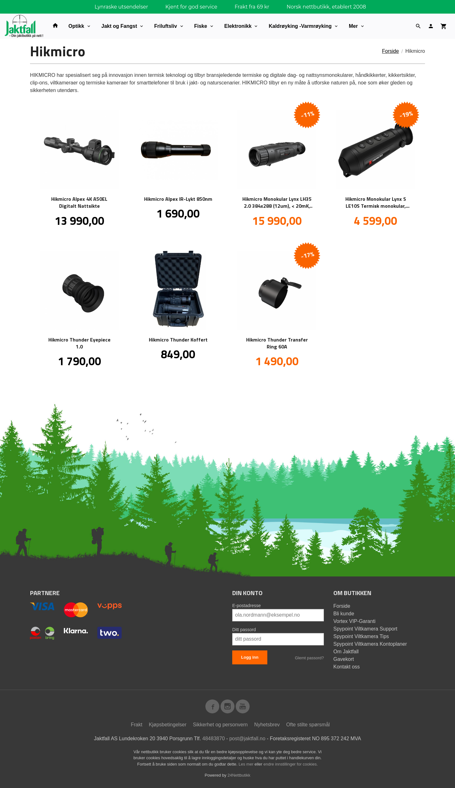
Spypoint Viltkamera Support (365, 628)
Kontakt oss (346, 666)
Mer (353, 26)
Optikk (76, 26)
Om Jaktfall (346, 651)
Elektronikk (238, 26)
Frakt (136, 724)
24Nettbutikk (239, 775)
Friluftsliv (165, 26)
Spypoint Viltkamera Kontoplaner (370, 644)
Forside (390, 51)
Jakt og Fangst (119, 26)
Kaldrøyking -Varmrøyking (300, 26)
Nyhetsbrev (267, 724)
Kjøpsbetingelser (167, 724)
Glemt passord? (309, 658)
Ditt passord (244, 629)
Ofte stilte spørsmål (308, 724)
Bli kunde (343, 613)
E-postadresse (246, 605)
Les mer (247, 764)
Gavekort (343, 659)
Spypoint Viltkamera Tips (361, 636)
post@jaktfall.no (247, 738)
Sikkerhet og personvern (220, 724)
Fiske (200, 26)
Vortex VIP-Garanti (354, 621)
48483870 (213, 738)
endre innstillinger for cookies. (291, 764)
